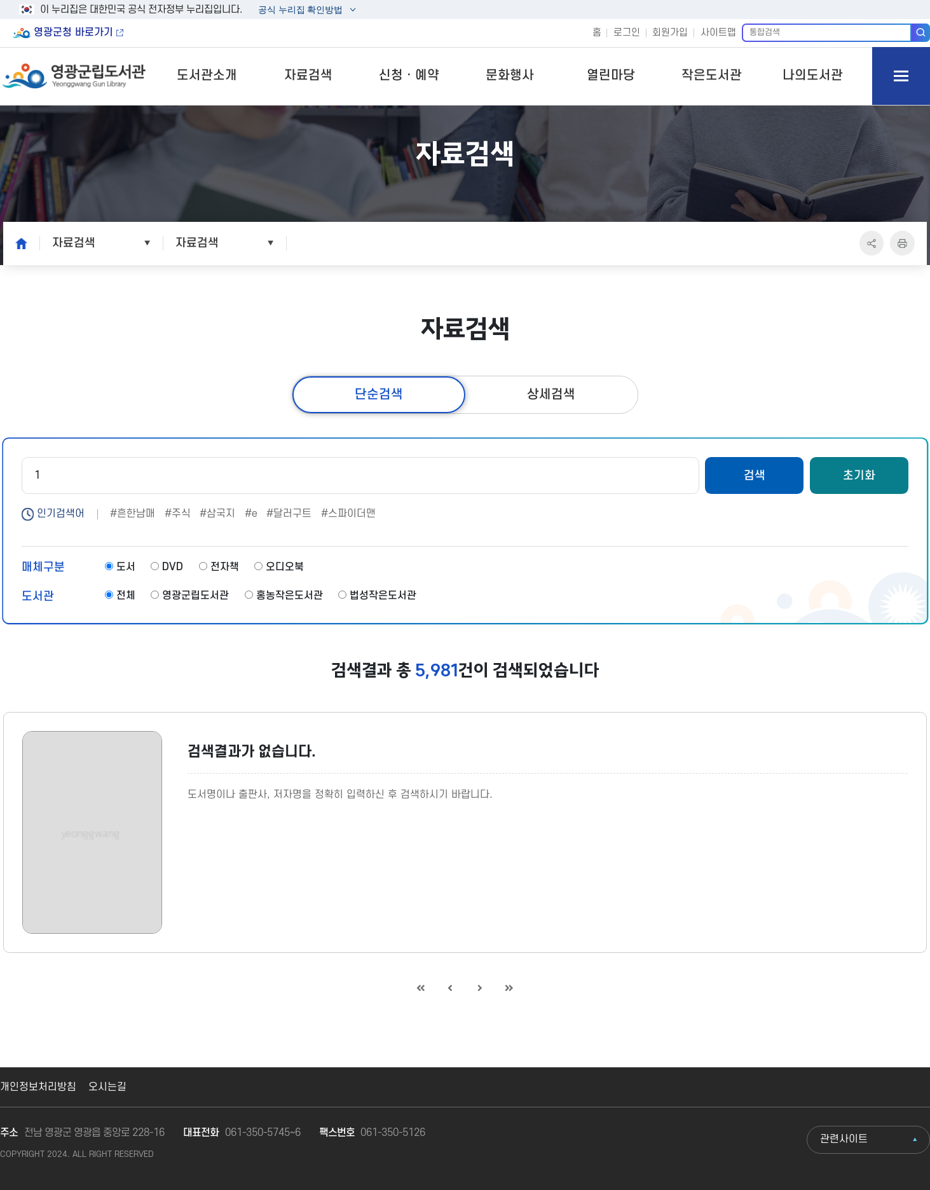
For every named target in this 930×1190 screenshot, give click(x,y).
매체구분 (43, 567)
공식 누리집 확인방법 (299, 11)
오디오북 (279, 567)
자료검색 (308, 76)
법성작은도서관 (377, 595)
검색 (921, 32)
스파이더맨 (352, 513)
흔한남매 (136, 513)
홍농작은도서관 (284, 595)
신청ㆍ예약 (409, 76)
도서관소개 (207, 76)
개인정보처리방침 (38, 1087)
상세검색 (551, 395)
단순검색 (379, 395)
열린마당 (611, 76)
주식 (181, 513)
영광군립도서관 (190, 595)
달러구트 (292, 513)
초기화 (859, 475)
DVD (167, 567)
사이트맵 (718, 32)
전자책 (219, 567)
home (17, 242)
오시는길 (107, 1087)
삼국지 (221, 513)
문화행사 (510, 76)
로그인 (626, 32)
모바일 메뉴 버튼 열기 (901, 76)
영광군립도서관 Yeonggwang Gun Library (74, 76)
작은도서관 (711, 76)
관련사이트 (844, 1139)
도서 (120, 567)
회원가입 (670, 32)
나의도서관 (813, 76)
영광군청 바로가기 (73, 32)
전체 (120, 595)
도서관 (38, 596)
